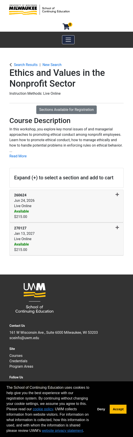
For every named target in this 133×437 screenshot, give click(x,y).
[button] (66, 206)
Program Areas (21, 366)
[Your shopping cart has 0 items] (66, 28)
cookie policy (43, 409)
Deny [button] (101, 409)
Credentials (18, 361)
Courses (16, 356)
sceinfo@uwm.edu (24, 338)
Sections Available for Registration (66, 110)
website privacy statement (62, 431)
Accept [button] (118, 409)
